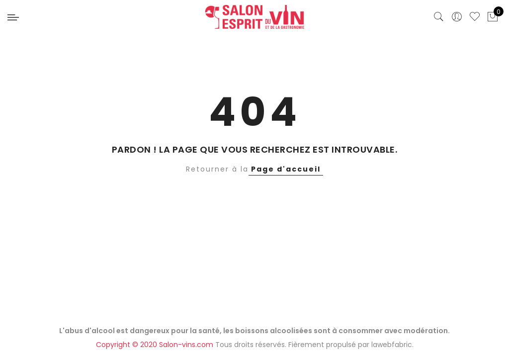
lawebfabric (391, 345)
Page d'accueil (286, 169)
